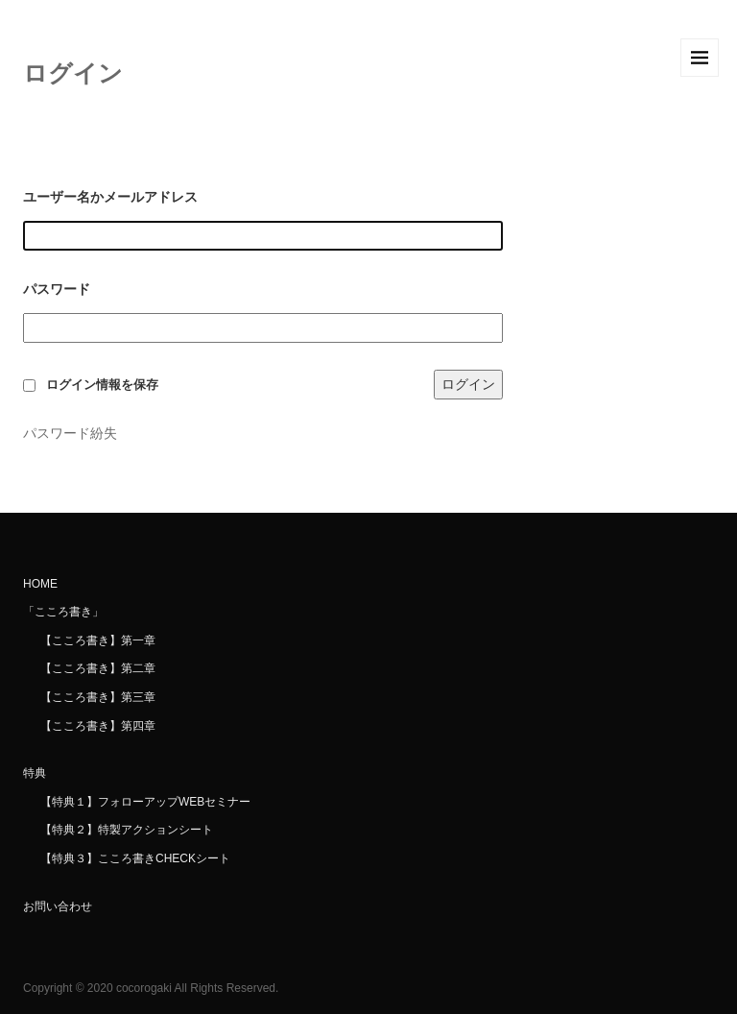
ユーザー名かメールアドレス (110, 197)
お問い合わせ (57, 906)
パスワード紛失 (70, 433)
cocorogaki (144, 988)
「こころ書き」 (63, 611)
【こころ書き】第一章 (97, 640)
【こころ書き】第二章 (97, 668)
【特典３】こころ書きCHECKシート (135, 858)
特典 (34, 773)
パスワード (56, 289)
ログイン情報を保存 (102, 385)
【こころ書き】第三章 (97, 697)
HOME (40, 584)
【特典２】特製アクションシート (126, 829)
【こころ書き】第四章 (97, 726)
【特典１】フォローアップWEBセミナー (145, 802)
